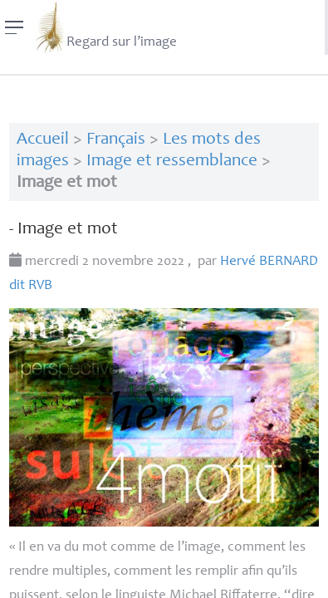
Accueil (43, 140)
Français (115, 140)
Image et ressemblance (171, 161)
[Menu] (14, 27)
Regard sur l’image (105, 27)
